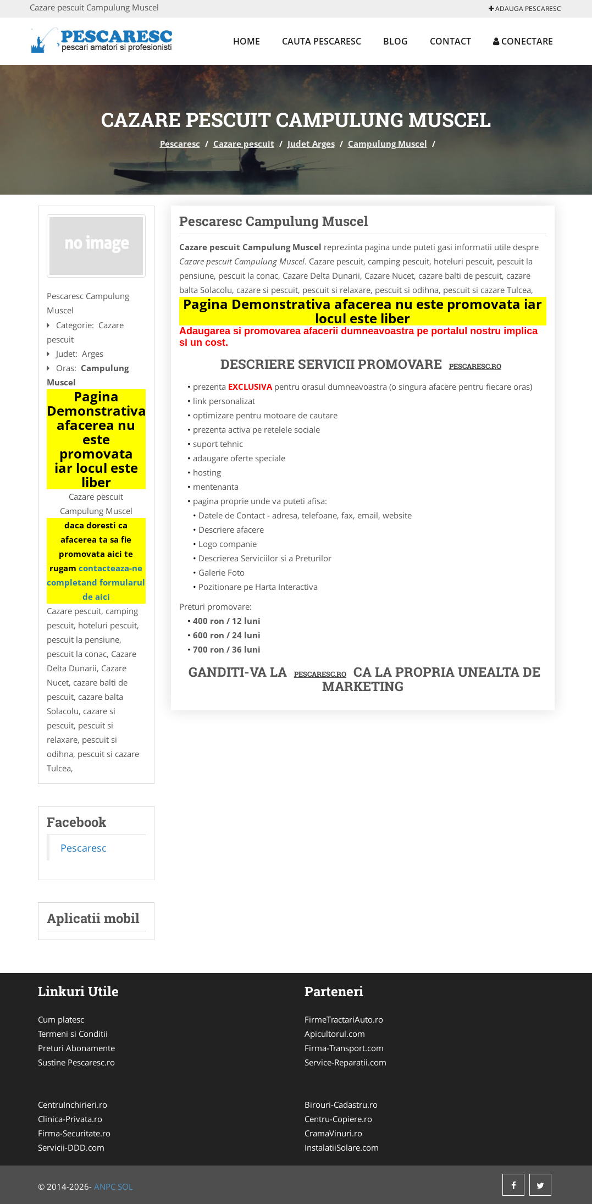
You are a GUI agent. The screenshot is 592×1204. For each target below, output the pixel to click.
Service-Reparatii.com (345, 1062)
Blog (395, 41)
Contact (450, 41)
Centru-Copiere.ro (338, 1118)
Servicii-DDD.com (71, 1147)
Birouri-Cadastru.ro (341, 1104)
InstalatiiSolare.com (342, 1147)
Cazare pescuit (243, 143)
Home (246, 41)
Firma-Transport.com (344, 1047)
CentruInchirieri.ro (72, 1104)
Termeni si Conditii (73, 1033)
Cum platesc (61, 1019)
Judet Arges (311, 143)
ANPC (104, 1186)
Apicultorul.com (335, 1033)
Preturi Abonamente (76, 1047)
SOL (125, 1186)
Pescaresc (180, 143)
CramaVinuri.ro (333, 1133)
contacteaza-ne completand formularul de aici (96, 582)
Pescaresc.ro (320, 674)
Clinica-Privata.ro (70, 1118)
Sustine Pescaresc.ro (76, 1062)
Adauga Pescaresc (525, 8)
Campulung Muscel (387, 143)
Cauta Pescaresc (321, 41)
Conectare (523, 41)
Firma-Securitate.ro (74, 1133)
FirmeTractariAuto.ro (344, 1019)
